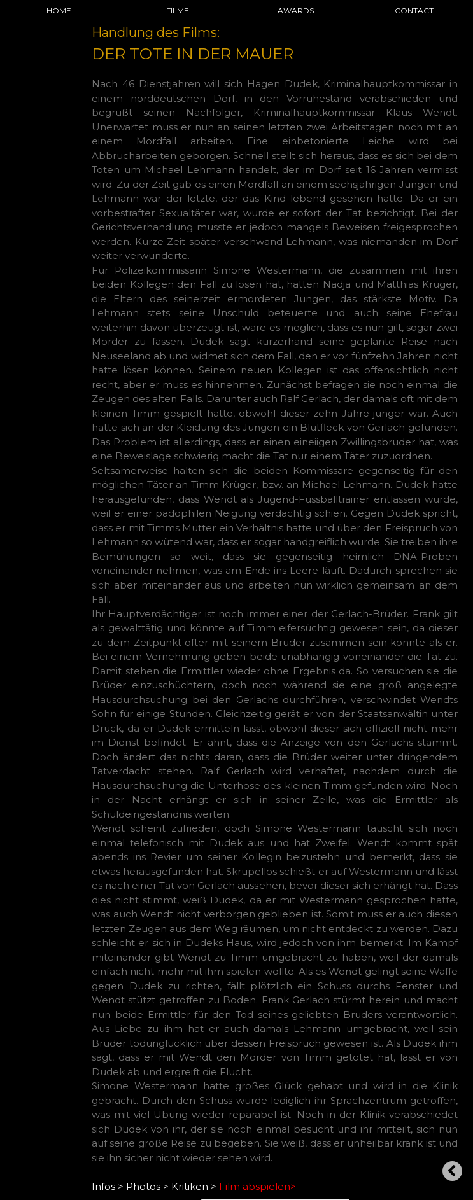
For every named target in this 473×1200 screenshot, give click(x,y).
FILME (177, 10)
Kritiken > (193, 1186)
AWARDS (296, 10)
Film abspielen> (257, 1186)
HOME (58, 10)
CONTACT (414, 10)
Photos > (147, 1186)
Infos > (108, 1186)
